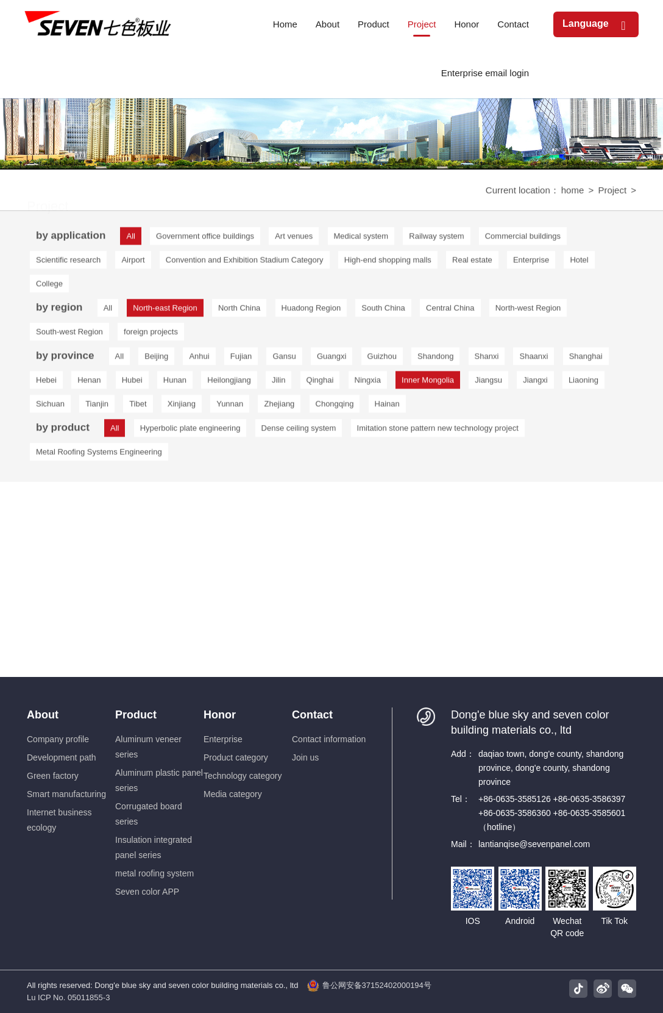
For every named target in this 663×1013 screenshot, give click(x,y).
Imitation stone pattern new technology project (438, 430)
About (42, 715)
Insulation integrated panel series (153, 847)
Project (612, 191)
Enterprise (531, 263)
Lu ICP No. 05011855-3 (68, 997)
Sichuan (50, 407)
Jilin (278, 383)
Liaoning (583, 383)
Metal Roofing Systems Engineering (99, 454)
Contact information (329, 739)
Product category (236, 757)
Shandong (435, 359)
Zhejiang (279, 407)
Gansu (284, 359)
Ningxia (368, 383)
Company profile (58, 739)
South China (383, 310)
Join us (305, 757)
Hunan (174, 383)
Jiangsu (488, 383)
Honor (220, 715)
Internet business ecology (59, 819)
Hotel (579, 263)
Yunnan (229, 407)
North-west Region (528, 310)
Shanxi (487, 359)
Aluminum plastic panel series (159, 780)
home (572, 191)
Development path (61, 757)
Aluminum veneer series (148, 746)
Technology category (243, 776)
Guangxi (331, 359)
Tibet (137, 407)
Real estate (472, 263)
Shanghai (586, 359)
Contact (312, 715)
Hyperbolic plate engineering (190, 430)
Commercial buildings (523, 239)
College (49, 287)
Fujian (241, 359)
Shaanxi (533, 359)
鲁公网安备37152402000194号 (369, 985)
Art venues (294, 239)
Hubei (132, 383)
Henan (89, 383)
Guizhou (382, 359)
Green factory (53, 776)
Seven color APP (147, 892)
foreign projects (151, 333)
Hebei (46, 383)
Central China (450, 310)
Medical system (361, 239)
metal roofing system (154, 873)
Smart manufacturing (66, 794)
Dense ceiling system (298, 430)
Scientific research (68, 263)
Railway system (436, 239)
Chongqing (335, 407)
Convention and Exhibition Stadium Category (245, 263)
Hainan (387, 407)
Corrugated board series (148, 813)
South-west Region (69, 333)
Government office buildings (205, 239)
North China (239, 310)
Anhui (199, 359)
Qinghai (320, 383)
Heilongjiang (229, 383)
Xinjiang (182, 407)
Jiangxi (535, 383)
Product (136, 715)
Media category (233, 794)
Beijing (156, 359)
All (108, 310)
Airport (132, 263)
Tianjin (96, 407)
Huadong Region (311, 310)
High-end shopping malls (387, 263)
